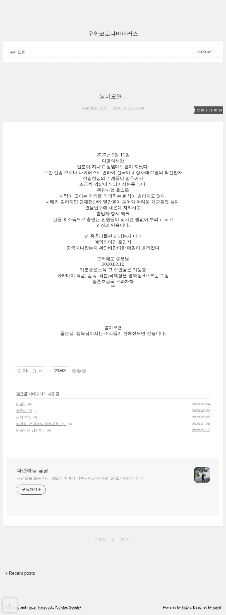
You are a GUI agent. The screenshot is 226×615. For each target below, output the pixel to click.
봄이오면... (19, 52)
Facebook (45, 607)
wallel (217, 607)
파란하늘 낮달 (32, 470)
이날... (21, 404)
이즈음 (21, 394)
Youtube (61, 607)
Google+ (75, 607)
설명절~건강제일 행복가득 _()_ (41, 424)
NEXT (125, 538)
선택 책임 (24, 417)
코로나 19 (24, 411)
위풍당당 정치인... (30, 430)
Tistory (186, 607)
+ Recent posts (20, 573)
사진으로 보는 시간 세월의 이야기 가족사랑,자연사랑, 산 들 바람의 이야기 (81, 478)
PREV (99, 538)
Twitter (32, 607)
